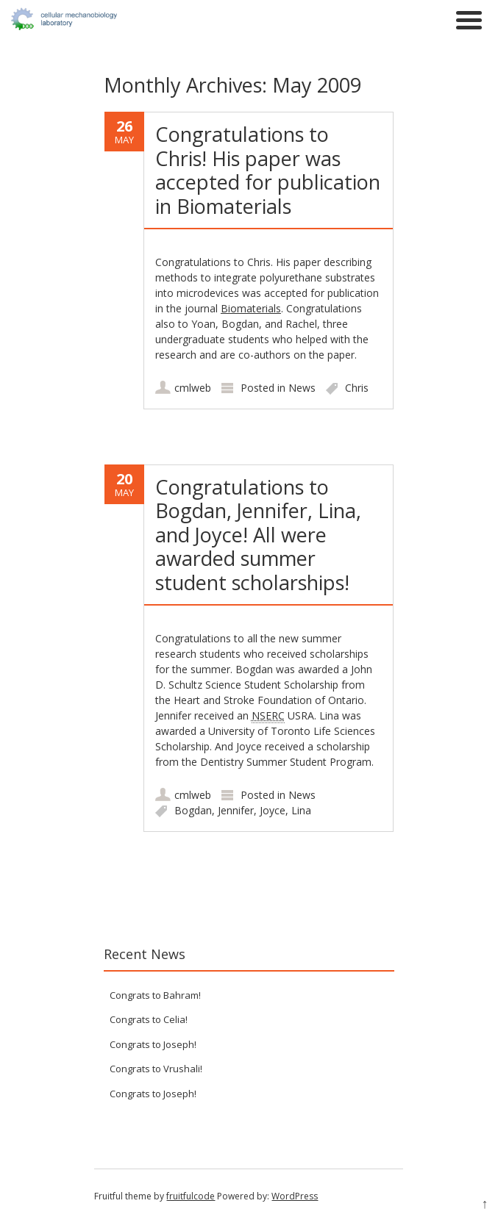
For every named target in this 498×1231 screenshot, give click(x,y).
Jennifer (236, 810)
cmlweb (192, 388)
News (302, 388)
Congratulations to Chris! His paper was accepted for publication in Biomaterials (267, 170)
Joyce (272, 810)
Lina (301, 810)
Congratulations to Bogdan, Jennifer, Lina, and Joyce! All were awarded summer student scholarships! (258, 534)
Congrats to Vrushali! (156, 1068)
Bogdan (193, 810)
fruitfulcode (190, 1196)
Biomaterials (251, 308)
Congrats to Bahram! (155, 995)
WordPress (294, 1196)
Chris (357, 388)
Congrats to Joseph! (153, 1044)
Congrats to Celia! (149, 1019)
